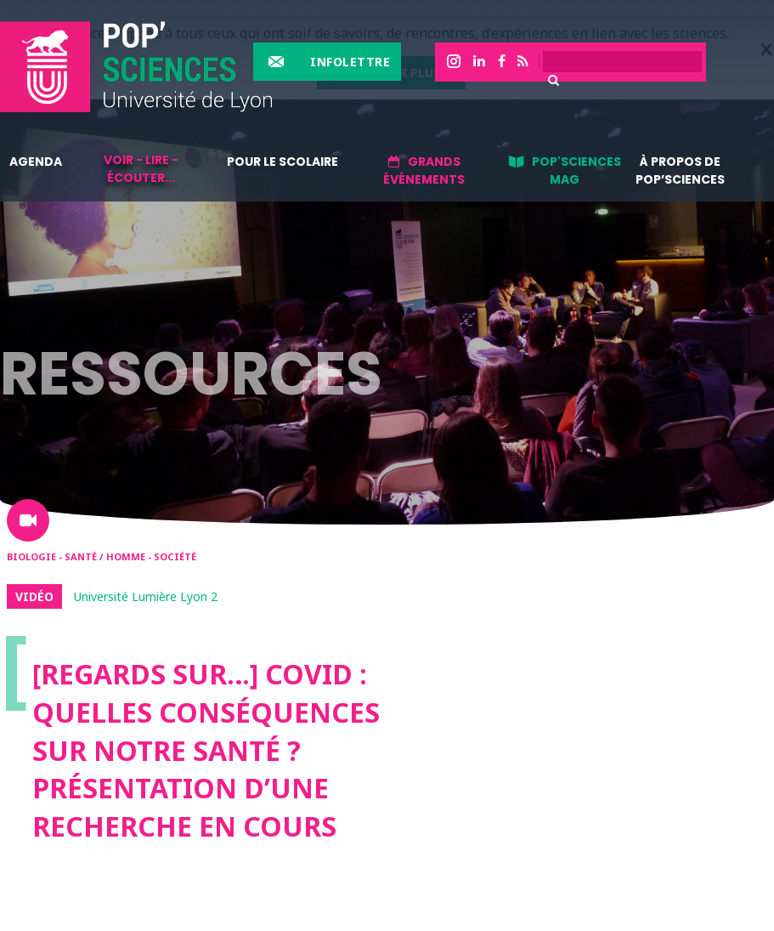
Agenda (35, 161)
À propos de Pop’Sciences (680, 170)
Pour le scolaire (282, 161)
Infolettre (350, 62)
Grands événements (424, 170)
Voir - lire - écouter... (141, 168)
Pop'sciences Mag (576, 170)
